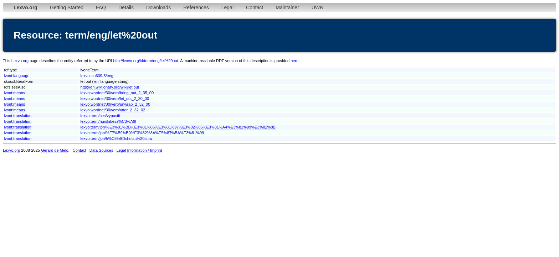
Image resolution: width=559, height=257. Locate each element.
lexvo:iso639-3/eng (97, 76)
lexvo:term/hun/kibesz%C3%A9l (108, 121)
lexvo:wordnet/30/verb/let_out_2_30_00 (115, 98)
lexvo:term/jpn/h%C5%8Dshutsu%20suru (116, 138)
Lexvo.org (20, 61)
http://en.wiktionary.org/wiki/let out (110, 87)
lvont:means (14, 93)
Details (126, 7)
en (96, 81)
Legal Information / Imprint (139, 150)
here (294, 61)
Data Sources (101, 150)
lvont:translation (17, 116)
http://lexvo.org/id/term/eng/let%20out (145, 61)
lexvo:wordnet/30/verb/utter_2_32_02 (113, 110)
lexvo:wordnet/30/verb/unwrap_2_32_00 (115, 104)
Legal (227, 7)
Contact (254, 7)
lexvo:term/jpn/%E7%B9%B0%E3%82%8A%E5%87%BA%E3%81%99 (142, 133)
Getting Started (66, 7)
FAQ (101, 7)
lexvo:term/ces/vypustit (100, 116)
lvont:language (17, 76)
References (196, 7)
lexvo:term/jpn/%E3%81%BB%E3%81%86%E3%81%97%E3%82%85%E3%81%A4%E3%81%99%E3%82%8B (178, 127)
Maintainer (287, 7)
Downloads (158, 7)
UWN (317, 7)
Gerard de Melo (54, 150)
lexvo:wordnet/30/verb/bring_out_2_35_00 (117, 93)
